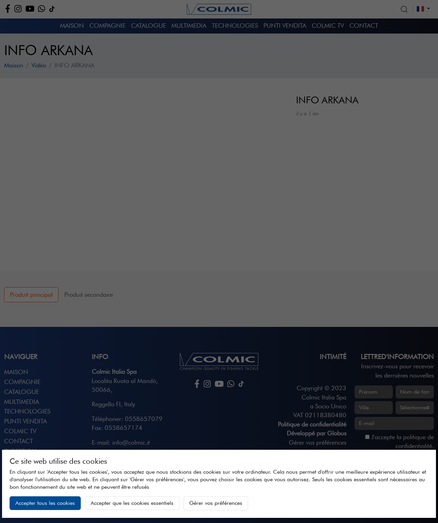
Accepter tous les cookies (45, 503)
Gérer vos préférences (215, 503)
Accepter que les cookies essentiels (132, 503)
